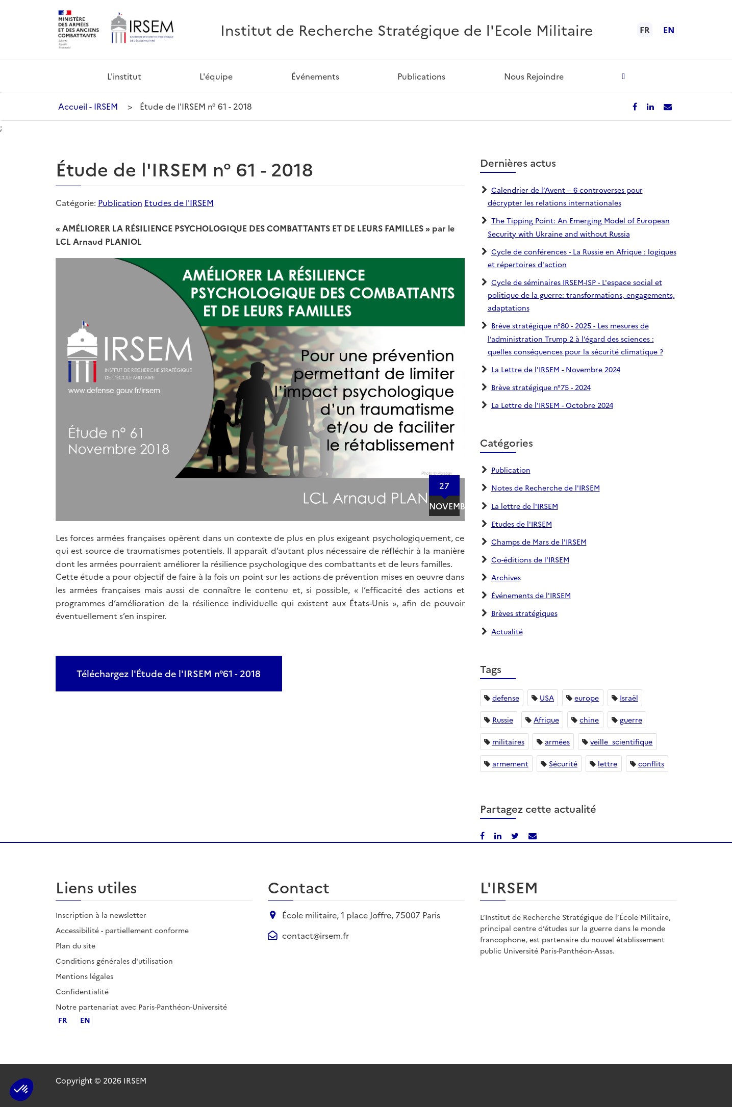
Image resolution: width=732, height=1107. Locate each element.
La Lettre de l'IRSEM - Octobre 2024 (552, 405)
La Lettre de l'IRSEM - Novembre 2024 (555, 369)
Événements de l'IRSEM (531, 595)
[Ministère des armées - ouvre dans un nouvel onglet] (79, 30)
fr (62, 1020)
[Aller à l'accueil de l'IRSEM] (142, 30)
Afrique (546, 719)
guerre (631, 719)
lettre (607, 763)
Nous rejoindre (534, 76)
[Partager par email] (668, 106)
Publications (421, 76)
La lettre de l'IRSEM (524, 506)
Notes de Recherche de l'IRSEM (545, 487)
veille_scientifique (621, 741)
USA (547, 697)
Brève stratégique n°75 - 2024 (541, 387)
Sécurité (563, 763)
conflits (651, 763)
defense (505, 697)
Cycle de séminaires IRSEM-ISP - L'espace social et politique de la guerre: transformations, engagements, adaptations (581, 295)
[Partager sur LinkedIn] (651, 106)
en (668, 29)
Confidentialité (82, 991)
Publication (120, 202)
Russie (502, 719)
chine (589, 719)
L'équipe (216, 76)
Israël (629, 697)
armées (557, 741)
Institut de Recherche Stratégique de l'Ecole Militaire (406, 29)
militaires (508, 741)
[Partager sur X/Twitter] (516, 835)
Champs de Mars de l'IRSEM (539, 541)
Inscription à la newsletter (101, 915)
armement (510, 763)
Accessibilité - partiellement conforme (122, 930)
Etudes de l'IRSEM (179, 202)
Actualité (507, 631)
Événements (315, 76)
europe (586, 697)
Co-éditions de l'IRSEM (530, 559)
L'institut (124, 76)
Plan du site (75, 945)
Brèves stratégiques (524, 613)
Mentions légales (84, 976)
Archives (506, 577)
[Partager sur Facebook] (636, 106)
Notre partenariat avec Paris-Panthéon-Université (141, 1006)
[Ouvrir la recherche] (623, 76)
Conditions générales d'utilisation (114, 961)
